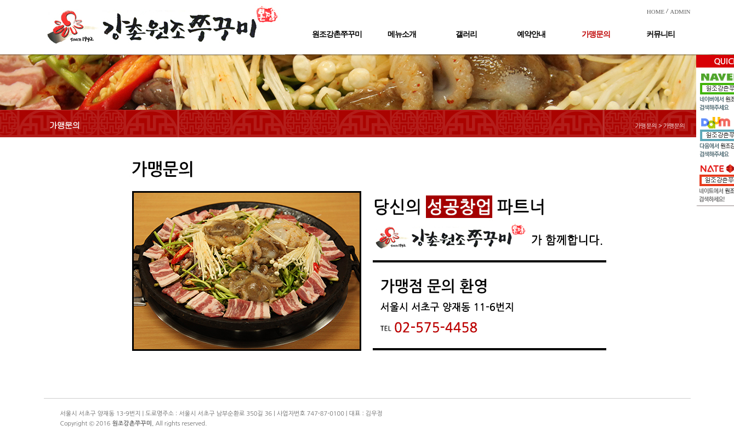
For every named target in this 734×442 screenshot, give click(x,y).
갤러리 (466, 34)
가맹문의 (596, 34)
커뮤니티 (660, 34)
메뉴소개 (402, 34)
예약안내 (531, 34)
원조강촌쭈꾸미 (337, 34)
